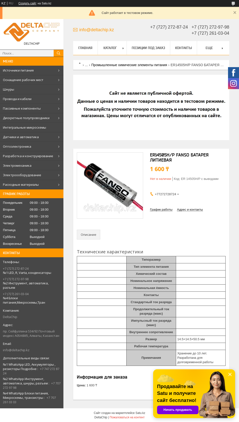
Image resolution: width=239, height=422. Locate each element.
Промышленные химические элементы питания (129, 65)
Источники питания (18, 70)
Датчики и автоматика (21, 137)
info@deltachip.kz (16, 350)
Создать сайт (27, 3)
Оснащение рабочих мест (23, 80)
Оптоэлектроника (17, 146)
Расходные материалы (21, 184)
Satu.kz (140, 413)
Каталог (110, 48)
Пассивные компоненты (22, 108)
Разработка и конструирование (28, 156)
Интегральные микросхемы (24, 127)
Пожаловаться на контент (127, 417)
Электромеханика (17, 165)
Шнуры (8, 89)
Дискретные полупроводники (26, 118)
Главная (85, 48)
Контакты (183, 48)
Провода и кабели (17, 99)
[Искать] (58, 53)
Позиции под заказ (148, 48)
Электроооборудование (22, 175)
